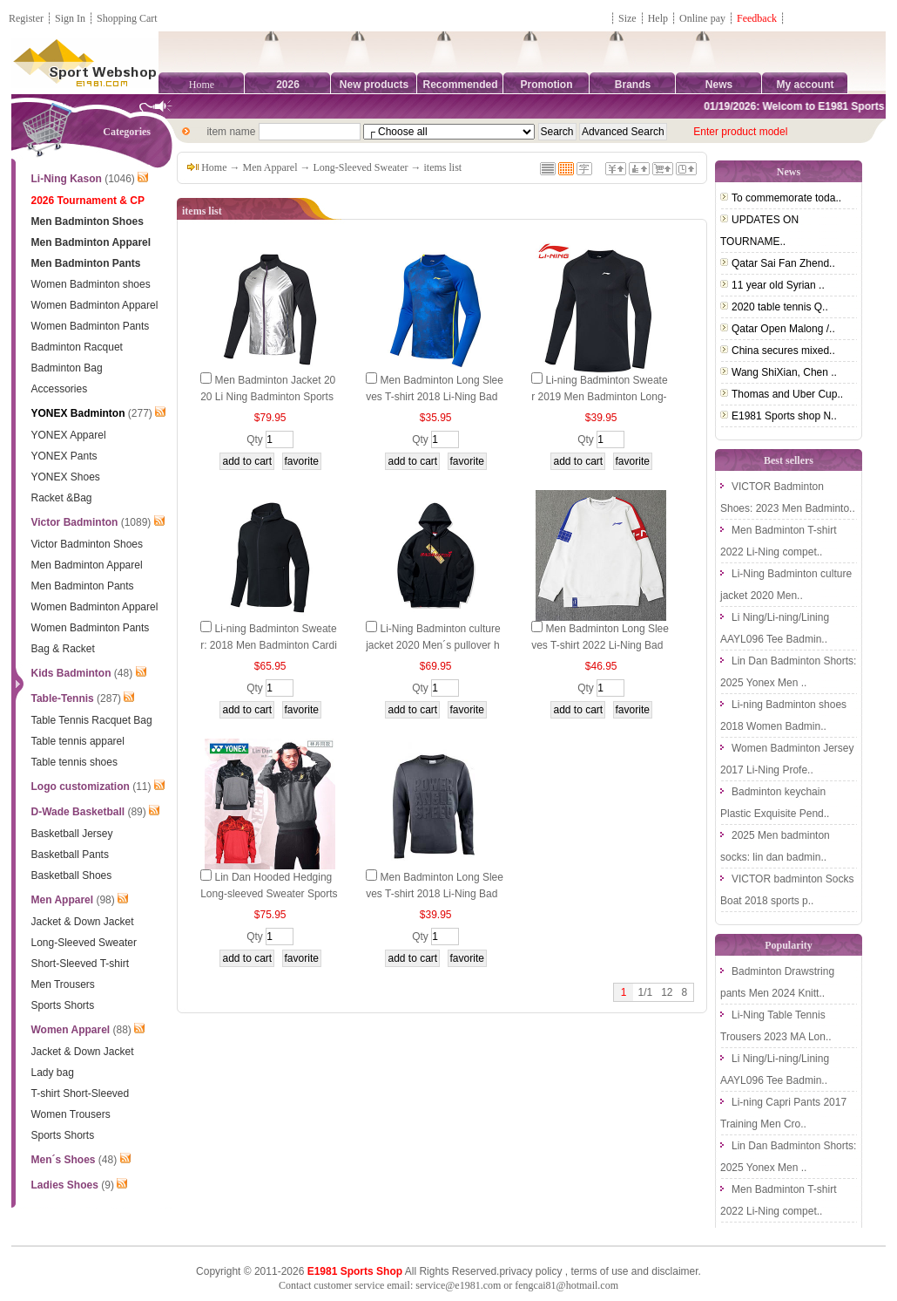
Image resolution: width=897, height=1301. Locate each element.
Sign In (70, 18)
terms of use (599, 1271)
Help (658, 18)
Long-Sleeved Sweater (361, 167)
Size (627, 18)
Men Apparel (270, 167)
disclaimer (674, 1271)
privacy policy (530, 1271)
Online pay (702, 18)
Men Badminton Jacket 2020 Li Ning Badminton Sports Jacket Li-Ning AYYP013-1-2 (267, 396)
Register (26, 18)
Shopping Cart (127, 18)
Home (201, 84)
